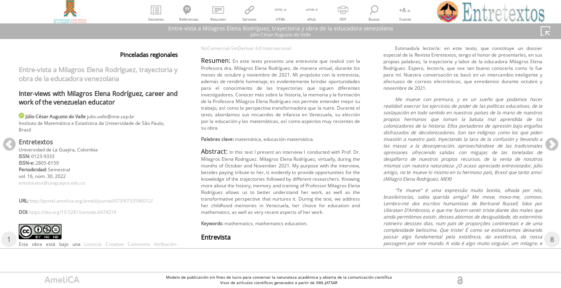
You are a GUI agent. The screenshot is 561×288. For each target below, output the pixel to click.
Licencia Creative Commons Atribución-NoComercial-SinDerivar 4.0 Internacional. (280, 73)
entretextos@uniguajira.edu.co (59, 190)
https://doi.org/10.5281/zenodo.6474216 (84, 230)
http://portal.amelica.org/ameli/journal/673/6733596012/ (92, 217)
